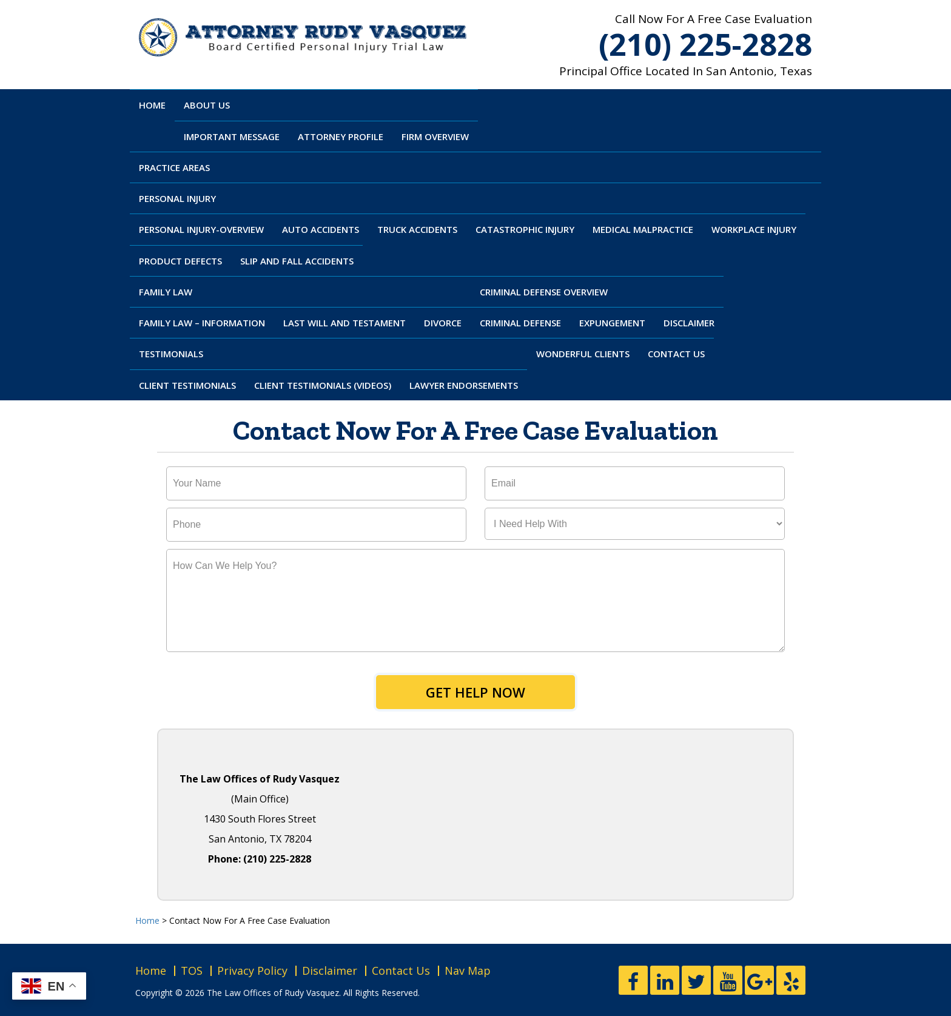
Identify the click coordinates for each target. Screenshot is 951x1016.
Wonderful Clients (583, 354)
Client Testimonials (187, 385)
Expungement (612, 323)
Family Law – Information (202, 323)
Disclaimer (689, 323)
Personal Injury (177, 198)
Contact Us (676, 354)
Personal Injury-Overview (201, 229)
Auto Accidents (320, 229)
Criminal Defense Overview (544, 292)
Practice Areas (174, 167)
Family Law (165, 292)
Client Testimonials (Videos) (322, 385)
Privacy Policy (252, 970)
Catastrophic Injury (525, 229)
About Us (207, 105)
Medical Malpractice (643, 229)
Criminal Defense (520, 323)
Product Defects (180, 261)
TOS (192, 970)
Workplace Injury (753, 229)
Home (152, 105)
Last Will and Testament (344, 323)
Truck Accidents (417, 229)
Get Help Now (475, 692)
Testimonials (171, 354)
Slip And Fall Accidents (297, 261)
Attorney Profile (340, 136)
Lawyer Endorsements (463, 385)
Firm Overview (435, 136)
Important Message (232, 136)
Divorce (443, 323)
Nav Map (468, 970)
